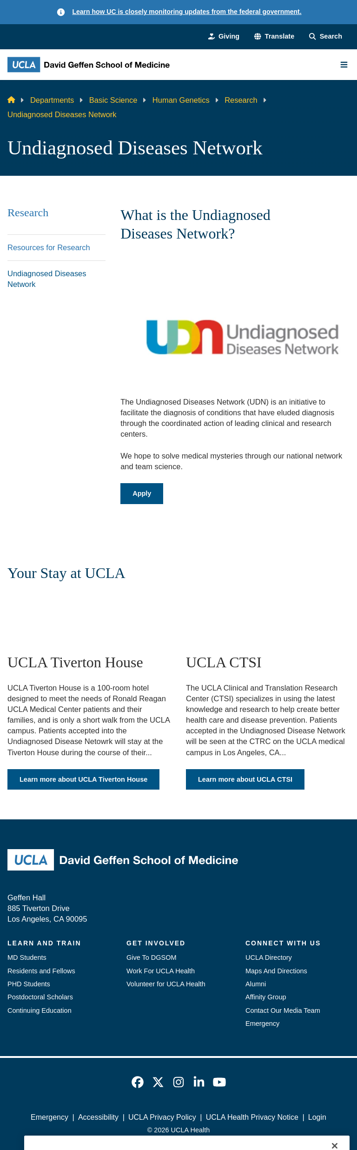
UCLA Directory (268, 957)
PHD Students (28, 984)
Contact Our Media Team (282, 1010)
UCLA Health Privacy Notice (252, 1117)
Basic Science (113, 100)
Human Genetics (181, 100)
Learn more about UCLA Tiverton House (83, 779)
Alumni (255, 984)
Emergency (262, 1023)
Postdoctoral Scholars (40, 997)
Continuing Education (39, 1010)
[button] (274, 36)
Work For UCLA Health (160, 971)
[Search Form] (326, 36)
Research (241, 100)
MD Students (26, 957)
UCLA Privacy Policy (162, 1117)
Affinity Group (265, 997)
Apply (141, 493)
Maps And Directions (276, 971)
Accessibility (98, 1117)
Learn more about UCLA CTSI (245, 779)
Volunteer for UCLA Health (165, 984)
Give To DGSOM (151, 957)
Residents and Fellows (41, 971)
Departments (52, 100)
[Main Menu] (344, 64)
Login (317, 1117)
